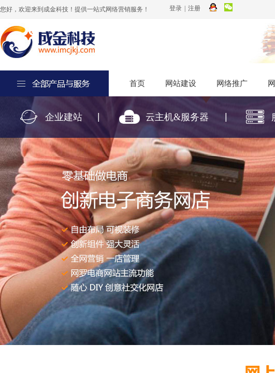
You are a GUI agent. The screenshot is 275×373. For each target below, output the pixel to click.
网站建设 (180, 83)
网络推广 (232, 83)
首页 (137, 83)
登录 (175, 8)
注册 (194, 8)
